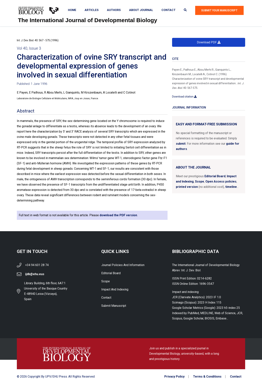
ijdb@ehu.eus (34, 274)
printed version (187, 187)
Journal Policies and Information (122, 265)
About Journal (141, 10)
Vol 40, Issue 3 (29, 48)
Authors (114, 10)
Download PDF (209, 42)
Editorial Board (214, 176)
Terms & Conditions (207, 376)
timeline (231, 187)
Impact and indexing (114, 289)
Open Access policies (220, 181)
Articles (92, 10)
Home (72, 10)
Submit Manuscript (113, 306)
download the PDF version (118, 215)
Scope (199, 181)
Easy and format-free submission (206, 124)
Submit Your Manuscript (219, 10)
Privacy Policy (174, 376)
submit (181, 143)
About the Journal (193, 167)
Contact (168, 10)
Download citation (184, 96)
